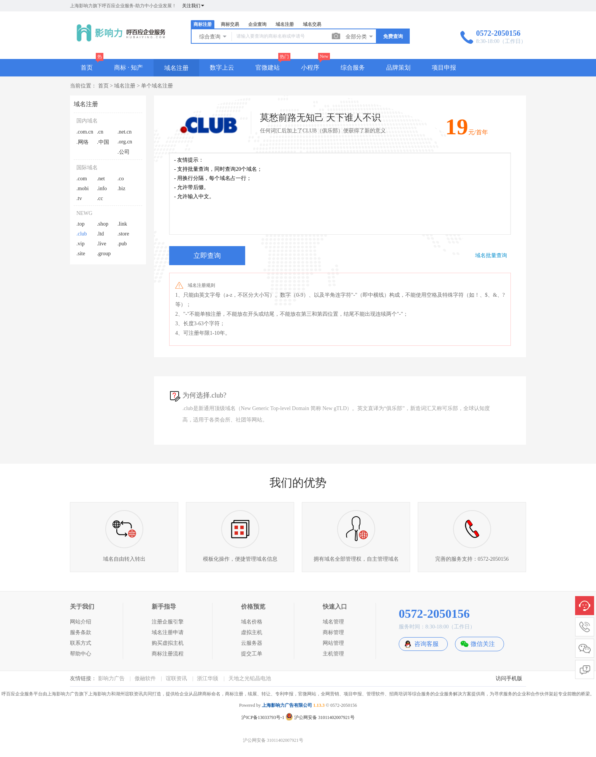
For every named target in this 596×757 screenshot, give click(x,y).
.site (80, 253)
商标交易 (230, 24)
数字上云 (222, 67)
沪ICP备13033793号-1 (262, 717)
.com (81, 178)
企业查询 (257, 24)
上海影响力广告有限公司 (287, 705)
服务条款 (80, 632)
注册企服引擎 (168, 622)
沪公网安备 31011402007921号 (320, 717)
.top (80, 224)
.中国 (103, 142)
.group (104, 253)
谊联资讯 (176, 678)
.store (123, 234)
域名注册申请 (168, 632)
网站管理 (333, 643)
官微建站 (267, 67)
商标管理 (333, 632)
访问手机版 (509, 678)
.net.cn (124, 132)
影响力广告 (111, 678)
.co (120, 178)
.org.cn (124, 142)
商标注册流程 (168, 654)
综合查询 (213, 36)
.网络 (82, 142)
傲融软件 (145, 678)
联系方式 (80, 643)
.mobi (82, 188)
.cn (100, 132)
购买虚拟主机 (168, 643)
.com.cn (84, 132)
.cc (100, 198)
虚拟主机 (251, 632)
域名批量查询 (491, 255)
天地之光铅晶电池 (249, 678)
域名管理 (333, 622)
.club (81, 234)
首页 (87, 67)
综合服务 (353, 67)
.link (122, 224)
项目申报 (444, 67)
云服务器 (251, 643)
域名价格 (251, 622)
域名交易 (312, 24)
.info (102, 188)
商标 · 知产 (128, 67)
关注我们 (193, 5)
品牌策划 (398, 67)
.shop (102, 224)
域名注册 (285, 24)
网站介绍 (80, 622)
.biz (121, 188)
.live (101, 244)
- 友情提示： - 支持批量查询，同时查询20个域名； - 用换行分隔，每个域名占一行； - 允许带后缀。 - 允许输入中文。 (340, 194)
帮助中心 (80, 654)
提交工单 (251, 654)
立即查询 (207, 255)
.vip (80, 244)
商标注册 (202, 24)
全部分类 (360, 36)
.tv (79, 198)
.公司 (123, 152)
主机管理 (333, 654)
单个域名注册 (157, 86)
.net (101, 178)
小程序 (310, 67)
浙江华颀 (207, 678)
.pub (122, 244)
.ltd (100, 234)
